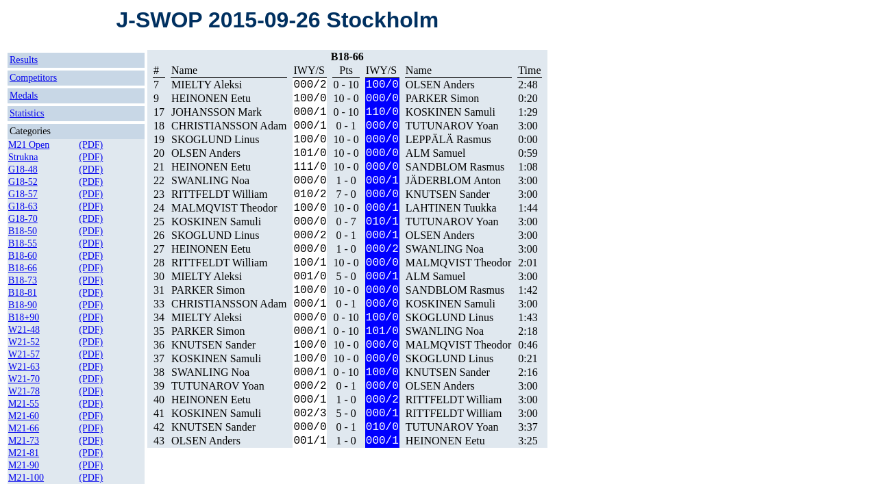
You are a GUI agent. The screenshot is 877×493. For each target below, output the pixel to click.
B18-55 (22, 243)
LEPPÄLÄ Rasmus (448, 139)
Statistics (27, 113)
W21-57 (24, 354)
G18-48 (23, 169)
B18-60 (22, 256)
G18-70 (23, 219)
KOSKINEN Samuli (450, 112)
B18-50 (22, 231)
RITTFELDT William (219, 194)
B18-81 (22, 293)
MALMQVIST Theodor (224, 208)
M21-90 (23, 465)
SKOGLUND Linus (215, 139)
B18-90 (22, 305)
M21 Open (28, 145)
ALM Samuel (436, 153)
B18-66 (22, 268)
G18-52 (23, 182)
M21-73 (23, 440)
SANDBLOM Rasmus (455, 167)
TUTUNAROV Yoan (452, 125)
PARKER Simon (442, 98)
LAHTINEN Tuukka (451, 208)
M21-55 (23, 404)
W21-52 (24, 342)
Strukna (23, 157)
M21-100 (26, 477)
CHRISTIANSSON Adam (228, 125)
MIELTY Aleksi (206, 84)
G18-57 (23, 194)
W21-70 (24, 379)
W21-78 (24, 391)
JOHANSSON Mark (216, 112)
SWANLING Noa (210, 180)
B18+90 (23, 317)
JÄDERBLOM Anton (453, 180)
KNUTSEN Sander (448, 194)
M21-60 (23, 416)
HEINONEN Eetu (211, 98)
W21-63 (24, 367)
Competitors (33, 78)
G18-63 (23, 206)
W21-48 (24, 330)
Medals (24, 95)
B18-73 (22, 280)
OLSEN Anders (440, 84)
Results (24, 60)
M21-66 (23, 428)
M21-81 (23, 453)
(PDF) (91, 145)
